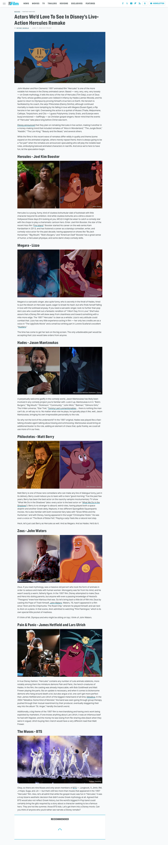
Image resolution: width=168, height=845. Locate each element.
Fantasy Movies (28, 11)
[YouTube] (131, 4)
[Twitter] (127, 4)
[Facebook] (123, 4)
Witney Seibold (23, 28)
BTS (75, 787)
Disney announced (26, 125)
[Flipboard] (135, 4)
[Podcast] (145, 3)
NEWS (26, 3)
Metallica (91, 697)
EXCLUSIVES (77, 3)
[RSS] (139, 4)
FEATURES (90, 3)
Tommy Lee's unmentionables (62, 408)
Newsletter (157, 3)
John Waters (56, 602)
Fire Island (38, 225)
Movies (17, 11)
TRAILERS (52, 3)
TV (43, 3)
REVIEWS (64, 3)
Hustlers (22, 327)
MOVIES (35, 3)
